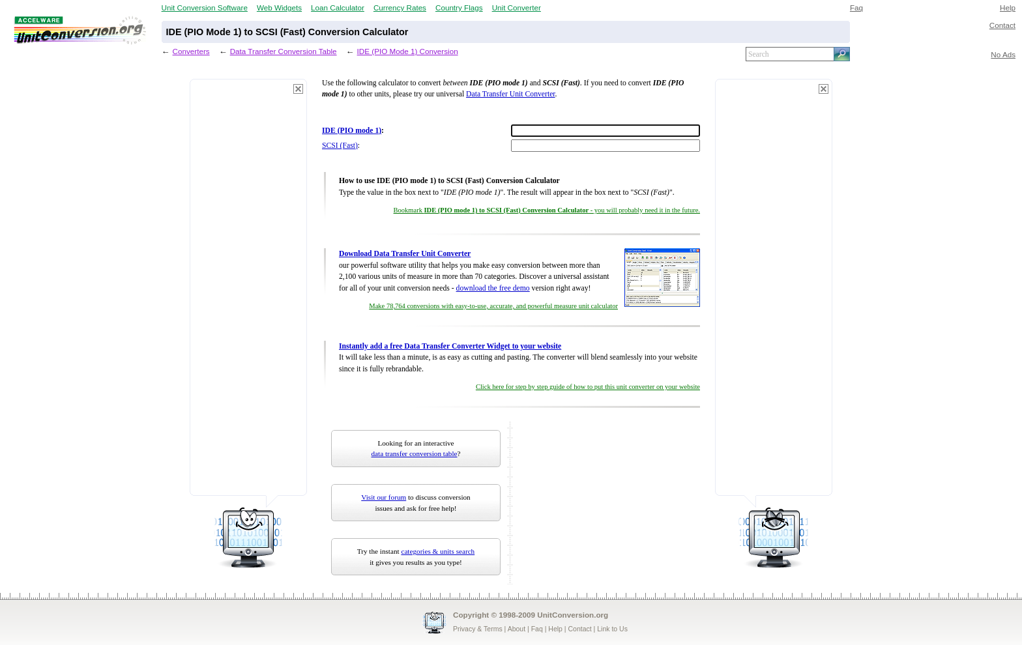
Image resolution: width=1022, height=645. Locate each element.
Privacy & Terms (478, 629)
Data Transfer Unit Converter (510, 94)
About (516, 629)
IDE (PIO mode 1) (351, 130)
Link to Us (612, 629)
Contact (1002, 25)
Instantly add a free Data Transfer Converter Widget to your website (450, 346)
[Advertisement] (248, 293)
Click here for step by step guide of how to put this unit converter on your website (588, 386)
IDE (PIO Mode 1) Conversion (407, 51)
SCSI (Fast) (340, 145)
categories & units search (437, 551)
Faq (856, 7)
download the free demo (493, 288)
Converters (191, 51)
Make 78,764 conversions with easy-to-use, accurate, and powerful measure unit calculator (493, 305)
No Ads (1003, 54)
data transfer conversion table (415, 453)
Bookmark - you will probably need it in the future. (547, 210)
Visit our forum (383, 497)
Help (1007, 7)
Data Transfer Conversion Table (283, 51)
